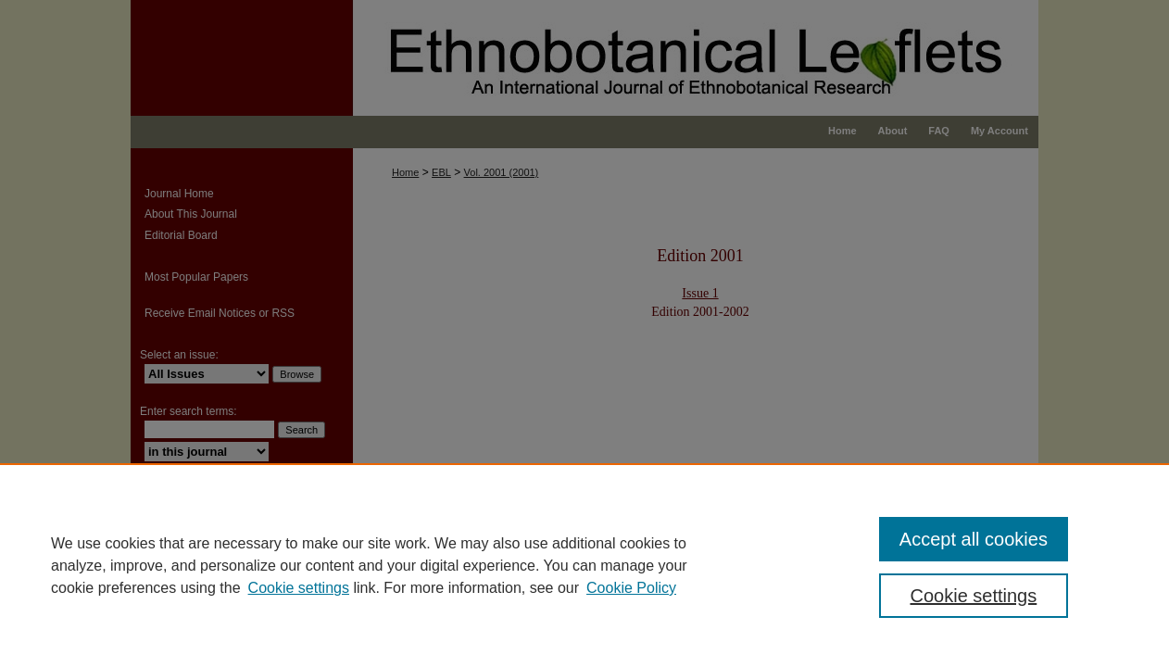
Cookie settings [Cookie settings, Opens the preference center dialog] (974, 595)
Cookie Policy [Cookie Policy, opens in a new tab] (631, 588)
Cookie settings (298, 588)
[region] (584, 565)
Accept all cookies (973, 539)
